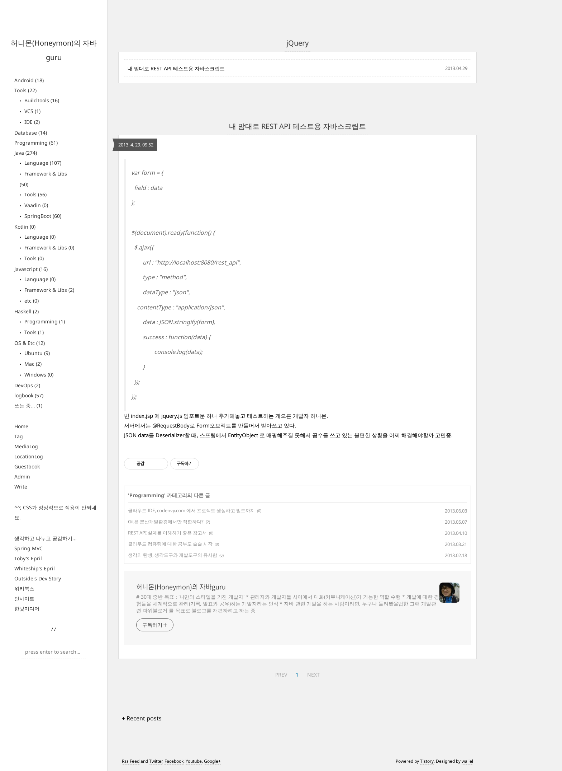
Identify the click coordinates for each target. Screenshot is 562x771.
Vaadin (35, 205)
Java (25, 152)
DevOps (27, 385)
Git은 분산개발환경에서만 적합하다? (166, 521)
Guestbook (27, 466)
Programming (36, 142)
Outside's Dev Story (37, 578)
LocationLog (28, 456)
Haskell (26, 311)
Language (42, 162)
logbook (28, 395)
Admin (22, 476)
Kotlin (24, 226)
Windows (38, 374)
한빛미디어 (26, 608)
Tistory (427, 761)
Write (20, 486)
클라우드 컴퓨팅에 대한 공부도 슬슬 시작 (170, 544)
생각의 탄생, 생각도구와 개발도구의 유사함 (172, 555)
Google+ (212, 761)
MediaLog (26, 446)
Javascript (31, 269)
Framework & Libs (48, 247)
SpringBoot (42, 215)
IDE (31, 121)
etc (31, 300)
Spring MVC (28, 548)
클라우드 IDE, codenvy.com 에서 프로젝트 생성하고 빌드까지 (191, 510)
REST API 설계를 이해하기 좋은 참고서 (167, 532)
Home (21, 426)
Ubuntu (36, 353)
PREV (281, 674)
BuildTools (41, 100)
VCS (32, 111)
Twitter (155, 761)
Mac (32, 363)
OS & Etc (29, 343)
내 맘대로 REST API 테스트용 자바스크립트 (176, 68)
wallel (467, 761)
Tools (25, 90)
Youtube (194, 761)
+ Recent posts (142, 718)
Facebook (174, 761)
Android (29, 80)
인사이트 (24, 598)
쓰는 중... (28, 405)
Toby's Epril (28, 558)
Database (30, 132)
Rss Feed (130, 761)
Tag (18, 436)
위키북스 (24, 588)
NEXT (313, 674)
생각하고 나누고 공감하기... (45, 538)
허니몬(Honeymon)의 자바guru (181, 587)
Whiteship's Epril (34, 568)
